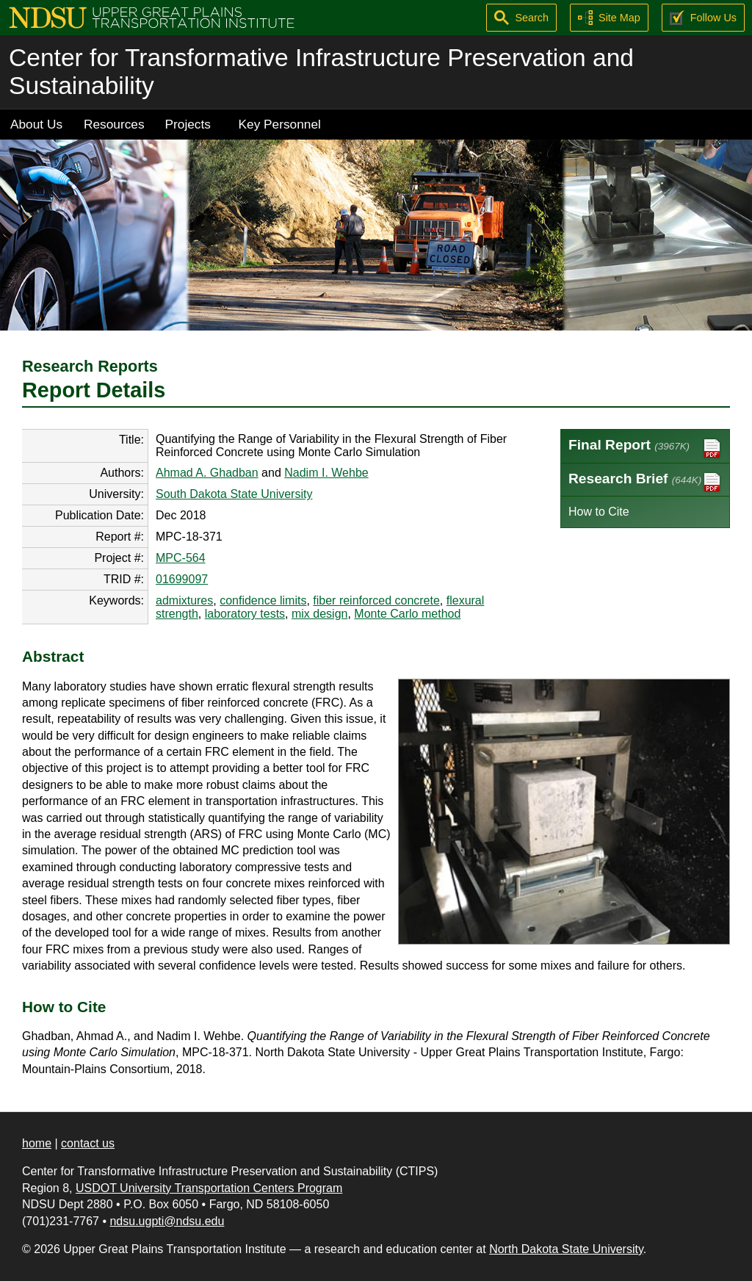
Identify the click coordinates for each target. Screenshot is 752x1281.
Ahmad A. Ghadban (207, 472)
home (36, 1143)
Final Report (645, 448)
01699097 (182, 579)
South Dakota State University (234, 494)
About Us (36, 124)
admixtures (184, 600)
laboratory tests (245, 613)
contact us (88, 1143)
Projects (188, 124)
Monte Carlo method (407, 613)
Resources (114, 124)
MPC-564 (181, 558)
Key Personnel (280, 124)
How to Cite (598, 511)
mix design (319, 613)
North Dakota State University (566, 1249)
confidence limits (263, 600)
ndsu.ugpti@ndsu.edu (166, 1221)
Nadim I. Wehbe (326, 472)
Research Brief (645, 482)
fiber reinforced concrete (376, 600)
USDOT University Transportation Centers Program (209, 1188)
